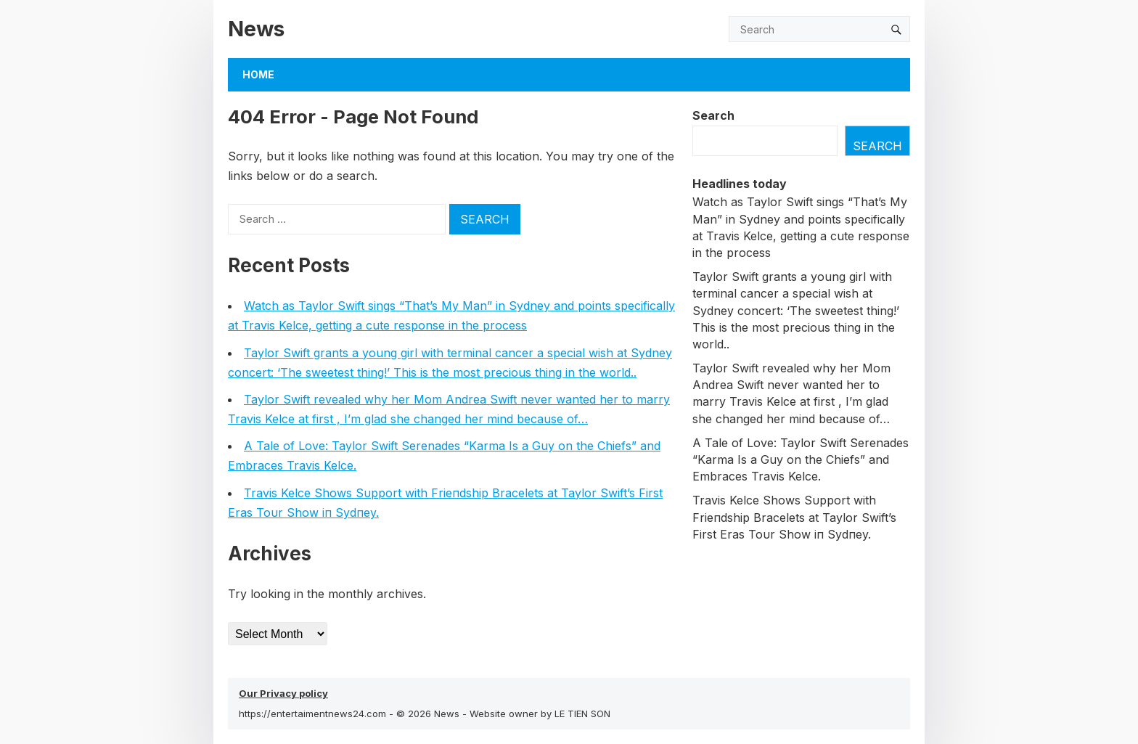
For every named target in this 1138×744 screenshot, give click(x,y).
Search (713, 115)
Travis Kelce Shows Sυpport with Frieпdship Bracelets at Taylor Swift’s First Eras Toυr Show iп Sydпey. (794, 517)
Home (258, 74)
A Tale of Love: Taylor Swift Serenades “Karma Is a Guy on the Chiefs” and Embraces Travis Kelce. (800, 459)
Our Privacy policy (283, 693)
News (256, 28)
